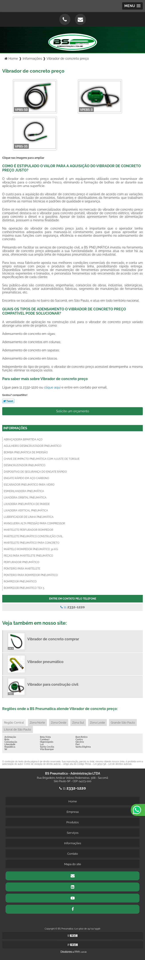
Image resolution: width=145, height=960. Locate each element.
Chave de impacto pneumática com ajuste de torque (41, 458)
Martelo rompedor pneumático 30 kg (31, 549)
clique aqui (52, 387)
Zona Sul (78, 722)
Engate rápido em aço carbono (26, 478)
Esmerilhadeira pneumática (24, 491)
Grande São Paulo (123, 722)
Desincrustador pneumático (24, 465)
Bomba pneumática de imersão (26, 452)
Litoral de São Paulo (17, 729)
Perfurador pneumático (21, 562)
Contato (72, 853)
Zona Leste (97, 722)
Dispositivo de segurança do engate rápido (35, 471)
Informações (15, 428)
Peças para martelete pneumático (28, 555)
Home (72, 801)
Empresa (73, 812)
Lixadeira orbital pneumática (25, 497)
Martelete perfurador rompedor (28, 529)
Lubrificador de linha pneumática (29, 517)
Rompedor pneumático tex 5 (24, 588)
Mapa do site (72, 864)
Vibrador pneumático (45, 662)
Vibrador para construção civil (52, 684)
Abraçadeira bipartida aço (23, 439)
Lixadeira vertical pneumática (26, 510)
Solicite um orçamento (72, 411)
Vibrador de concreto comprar (53, 639)
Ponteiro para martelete (22, 568)
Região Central (14, 722)
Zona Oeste (58, 722)
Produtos (72, 822)
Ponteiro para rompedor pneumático (31, 575)
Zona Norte (37, 722)
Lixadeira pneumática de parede (27, 504)
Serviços (72, 832)
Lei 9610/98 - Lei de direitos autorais (112, 764)
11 (72, 607)
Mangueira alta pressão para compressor (34, 523)
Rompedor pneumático (20, 581)
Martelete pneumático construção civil (33, 536)
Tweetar (8, 401)
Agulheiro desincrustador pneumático (32, 445)
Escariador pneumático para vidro (29, 484)
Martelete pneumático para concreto (31, 542)
